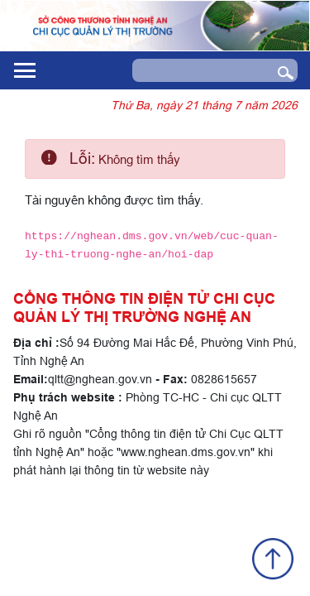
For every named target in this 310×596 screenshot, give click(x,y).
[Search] (198, 70)
